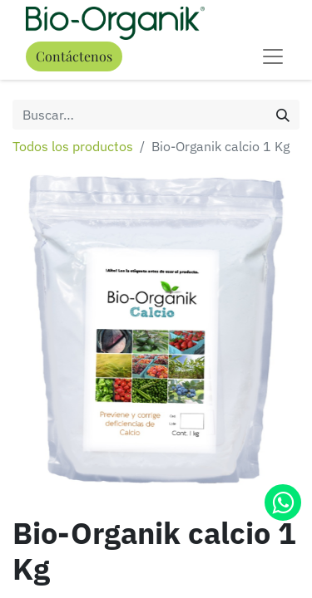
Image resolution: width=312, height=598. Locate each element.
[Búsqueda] (283, 115)
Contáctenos (74, 56)
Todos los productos (72, 146)
